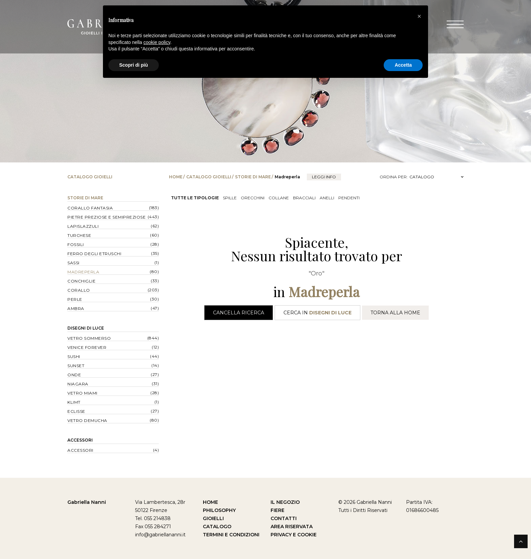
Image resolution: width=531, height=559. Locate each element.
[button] (419, 16)
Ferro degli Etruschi (94, 253)
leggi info (324, 176)
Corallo (78, 290)
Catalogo (217, 526)
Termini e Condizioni (231, 535)
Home (176, 176)
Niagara (77, 383)
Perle (74, 299)
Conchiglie (81, 281)
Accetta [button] (403, 65)
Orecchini (252, 197)
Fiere (277, 510)
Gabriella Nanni (86, 502)
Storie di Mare (253, 176)
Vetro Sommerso (89, 338)
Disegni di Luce (85, 328)
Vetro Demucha (87, 420)
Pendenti (349, 197)
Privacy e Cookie (294, 535)
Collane (279, 197)
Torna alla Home (395, 313)
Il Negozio (285, 502)
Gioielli (213, 518)
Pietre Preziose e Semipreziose (106, 217)
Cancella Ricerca (238, 313)
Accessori (80, 440)
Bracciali (304, 197)
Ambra (75, 308)
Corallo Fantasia (90, 207)
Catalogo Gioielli (208, 176)
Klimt (74, 402)
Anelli (327, 197)
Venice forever (86, 347)
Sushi (73, 356)
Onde (74, 374)
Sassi (73, 262)
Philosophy (219, 510)
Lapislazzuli (83, 226)
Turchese (79, 235)
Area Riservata (292, 526)
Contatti (284, 518)
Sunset (75, 365)
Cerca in (317, 313)
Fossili (75, 244)
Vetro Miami (82, 393)
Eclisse (76, 411)
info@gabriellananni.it (160, 535)
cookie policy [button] (157, 42)
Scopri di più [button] (133, 65)
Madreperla (83, 271)
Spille (230, 197)
